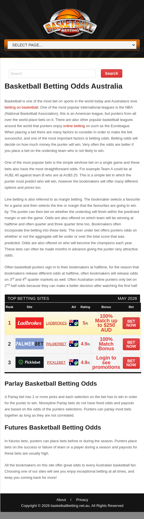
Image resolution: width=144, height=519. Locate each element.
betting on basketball (21, 107)
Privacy (82, 500)
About (61, 500)
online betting (74, 126)
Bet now (131, 323)
